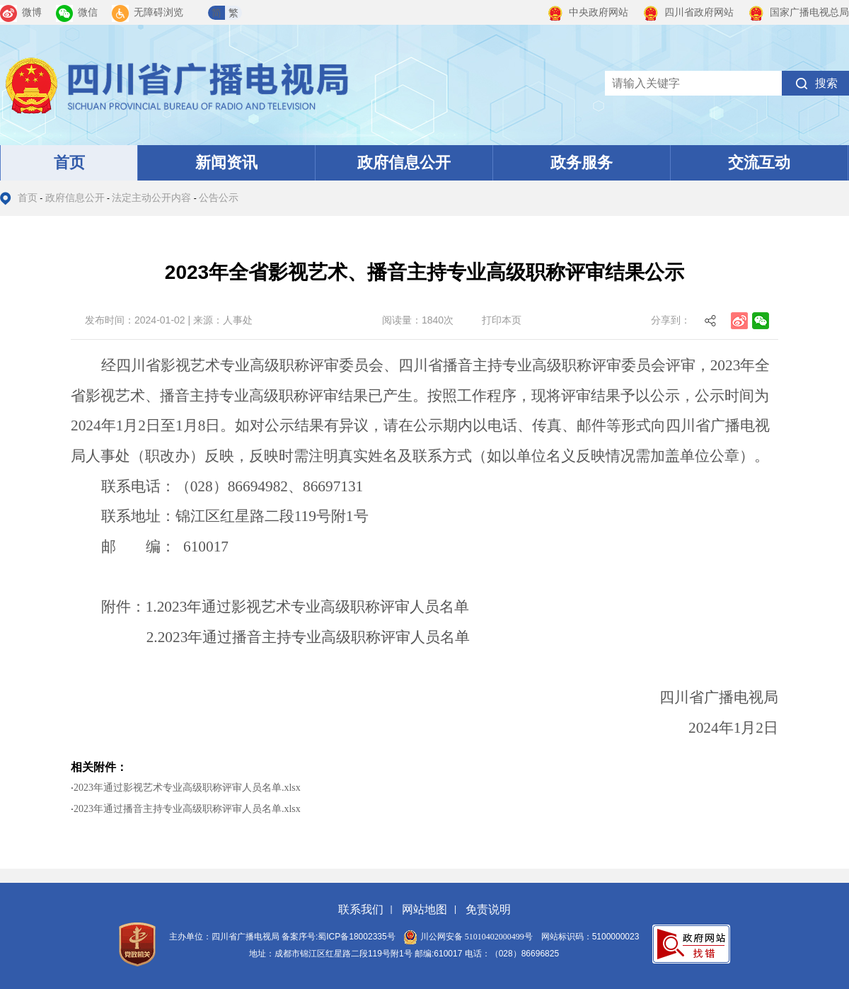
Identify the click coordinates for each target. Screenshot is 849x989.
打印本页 (501, 320)
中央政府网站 (587, 12)
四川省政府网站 (688, 12)
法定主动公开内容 (151, 198)
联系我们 (360, 909)
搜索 (826, 83)
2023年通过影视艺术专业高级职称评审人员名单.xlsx (187, 787)
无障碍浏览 (147, 12)
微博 (21, 12)
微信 (77, 12)
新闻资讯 (226, 162)
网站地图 (424, 909)
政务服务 (581, 162)
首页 (69, 162)
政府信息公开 (404, 162)
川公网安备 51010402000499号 (468, 937)
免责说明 (488, 909)
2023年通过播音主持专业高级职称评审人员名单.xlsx (187, 809)
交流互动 (759, 162)
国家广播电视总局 (798, 12)
